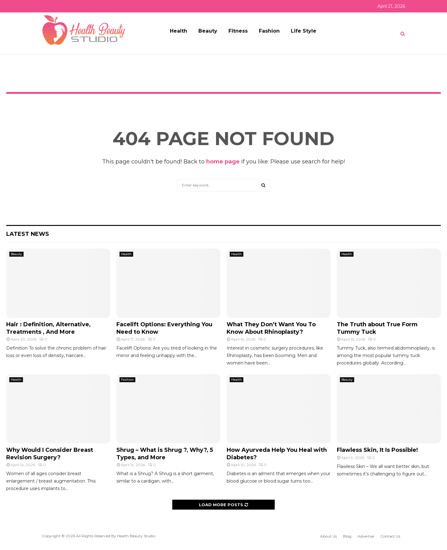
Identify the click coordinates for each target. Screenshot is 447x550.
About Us (328, 536)
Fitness (238, 31)
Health (178, 31)
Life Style (303, 31)
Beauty (207, 31)
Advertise (366, 536)
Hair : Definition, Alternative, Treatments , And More (48, 328)
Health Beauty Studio (136, 536)
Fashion (269, 31)
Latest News (27, 234)
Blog (347, 536)
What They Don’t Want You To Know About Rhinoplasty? (271, 328)
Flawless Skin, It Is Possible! (377, 450)
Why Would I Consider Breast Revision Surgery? (49, 454)
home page (223, 161)
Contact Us (390, 536)
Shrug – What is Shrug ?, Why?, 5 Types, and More (164, 454)
